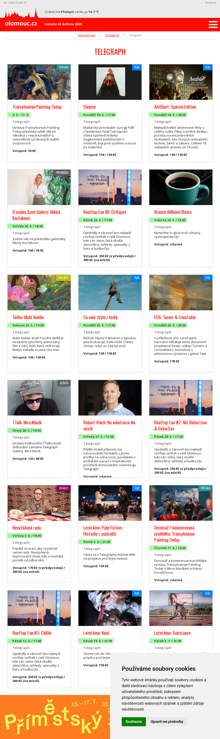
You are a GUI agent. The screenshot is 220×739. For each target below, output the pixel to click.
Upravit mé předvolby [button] (167, 722)
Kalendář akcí (87, 35)
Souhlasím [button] (134, 722)
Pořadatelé (112, 35)
